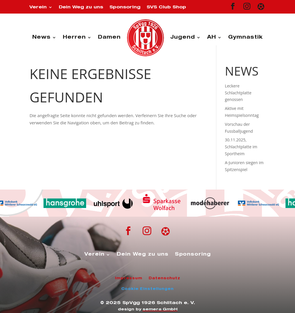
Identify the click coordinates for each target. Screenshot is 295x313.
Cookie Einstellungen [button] (147, 289)
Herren (74, 37)
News (41, 37)
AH (211, 37)
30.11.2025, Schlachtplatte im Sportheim (241, 146)
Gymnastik (245, 37)
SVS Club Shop (166, 7)
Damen (109, 37)
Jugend (182, 37)
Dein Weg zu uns (81, 7)
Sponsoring (124, 7)
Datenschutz (164, 278)
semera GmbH (160, 310)
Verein (38, 7)
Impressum (128, 278)
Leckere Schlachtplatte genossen (238, 92)
